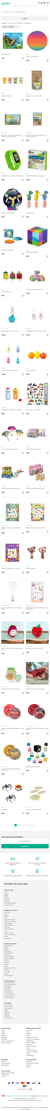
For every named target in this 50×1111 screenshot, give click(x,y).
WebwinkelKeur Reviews (30, 1107)
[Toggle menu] (48, 2)
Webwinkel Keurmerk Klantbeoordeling (16, 1096)
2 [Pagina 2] (18, 825)
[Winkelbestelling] (11, 26)
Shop (2, 12)
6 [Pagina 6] (31, 825)
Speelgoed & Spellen (10, 12)
